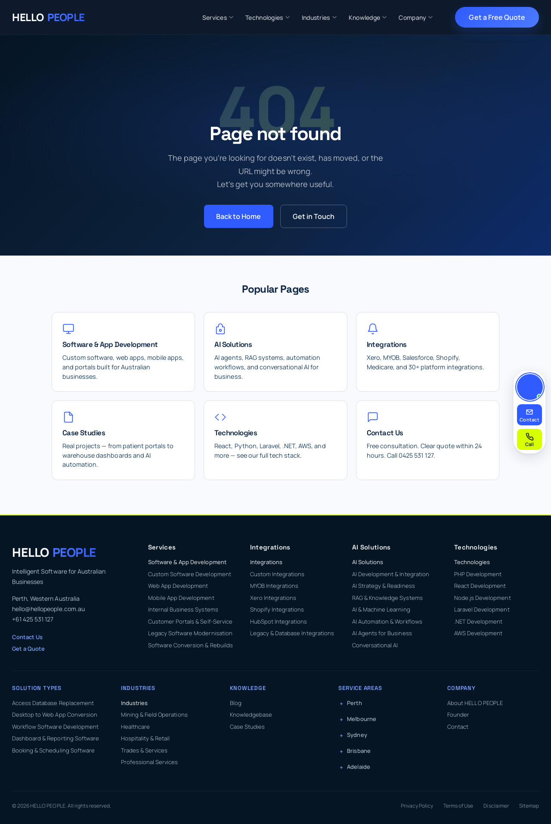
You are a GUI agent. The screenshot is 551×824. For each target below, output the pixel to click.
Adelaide (358, 767)
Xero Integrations (273, 598)
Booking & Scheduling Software (53, 750)
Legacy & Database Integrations (292, 633)
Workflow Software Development (55, 726)
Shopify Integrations (277, 609)
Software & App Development (187, 562)
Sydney (357, 735)
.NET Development (478, 621)
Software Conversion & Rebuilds (190, 645)
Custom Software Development (189, 574)
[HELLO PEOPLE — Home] (48, 17)
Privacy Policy (417, 805)
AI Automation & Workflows (387, 621)
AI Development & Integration (390, 574)
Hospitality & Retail (145, 738)
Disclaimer (495, 805)
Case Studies (247, 726)
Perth (354, 703)
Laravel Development (482, 609)
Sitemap (529, 805)
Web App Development (178, 586)
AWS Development (478, 633)
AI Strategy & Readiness (383, 586)
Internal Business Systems (183, 609)
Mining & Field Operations (154, 714)
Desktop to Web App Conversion (54, 714)
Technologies (267, 17)
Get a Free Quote (497, 17)
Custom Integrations (277, 574)
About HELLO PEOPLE (475, 703)
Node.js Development (482, 598)
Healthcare (135, 726)
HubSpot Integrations (278, 621)
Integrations (266, 562)
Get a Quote (28, 648)
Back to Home (238, 216)
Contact (457, 726)
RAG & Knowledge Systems (387, 598)
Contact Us (27, 637)
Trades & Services (144, 750)
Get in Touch (313, 216)
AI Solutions (367, 562)
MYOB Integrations (274, 586)
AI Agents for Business (382, 633)
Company (416, 17)
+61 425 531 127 (32, 619)
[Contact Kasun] (530, 387)
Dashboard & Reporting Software (55, 738)
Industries (319, 17)
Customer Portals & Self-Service (190, 621)
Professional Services (149, 762)
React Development (480, 586)
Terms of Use (458, 805)
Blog (235, 703)
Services (217, 17)
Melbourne (361, 719)
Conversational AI (375, 645)
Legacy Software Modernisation (190, 633)
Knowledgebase (251, 714)
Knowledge (368, 17)
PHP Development (477, 574)
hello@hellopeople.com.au (48, 609)
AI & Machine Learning (381, 609)
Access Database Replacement (53, 703)
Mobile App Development (181, 598)
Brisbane (358, 751)
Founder (458, 714)
